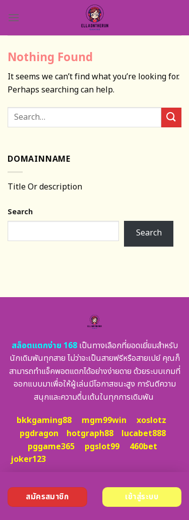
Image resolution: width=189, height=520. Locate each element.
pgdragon (39, 434)
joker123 (28, 459)
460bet (143, 447)
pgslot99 (102, 447)
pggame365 (51, 447)
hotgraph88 (90, 434)
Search (20, 212)
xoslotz (151, 420)
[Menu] (14, 17)
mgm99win (104, 420)
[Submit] (171, 117)
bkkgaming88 (44, 420)
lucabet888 (143, 434)
